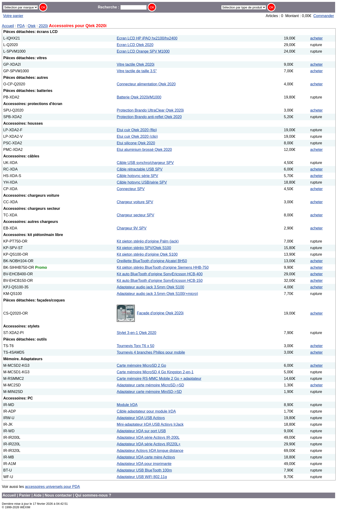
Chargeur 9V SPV (132, 228)
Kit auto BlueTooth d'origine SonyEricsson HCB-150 (160, 281)
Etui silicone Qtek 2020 (136, 143)
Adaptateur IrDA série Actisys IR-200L (148, 437)
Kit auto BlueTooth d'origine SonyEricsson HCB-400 (160, 274)
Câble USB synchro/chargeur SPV (145, 163)
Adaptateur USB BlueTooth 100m (144, 470)
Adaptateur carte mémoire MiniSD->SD (149, 392)
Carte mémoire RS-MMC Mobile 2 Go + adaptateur (159, 379)
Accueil (8, 26)
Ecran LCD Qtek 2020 (135, 45)
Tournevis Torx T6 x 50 (135, 346)
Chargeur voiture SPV (135, 202)
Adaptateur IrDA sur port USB (141, 431)
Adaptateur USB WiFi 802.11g (142, 477)
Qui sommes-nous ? (93, 495)
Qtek (32, 26)
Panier (24, 495)
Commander (323, 16)
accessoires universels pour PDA (52, 487)
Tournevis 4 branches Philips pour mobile (151, 352)
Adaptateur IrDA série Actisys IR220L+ (149, 444)
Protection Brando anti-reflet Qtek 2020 (149, 117)
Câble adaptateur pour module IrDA (146, 411)
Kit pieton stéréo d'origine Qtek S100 (147, 254)
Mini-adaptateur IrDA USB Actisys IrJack (150, 424)
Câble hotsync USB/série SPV (142, 182)
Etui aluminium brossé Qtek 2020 (144, 150)
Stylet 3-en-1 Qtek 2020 (136, 333)
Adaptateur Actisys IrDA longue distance (150, 451)
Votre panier (13, 16)
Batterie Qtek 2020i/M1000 (139, 97)
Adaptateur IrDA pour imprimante (144, 464)
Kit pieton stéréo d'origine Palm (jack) (148, 241)
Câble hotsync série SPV (137, 176)
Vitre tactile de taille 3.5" (137, 71)
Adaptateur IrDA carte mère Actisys (146, 457)
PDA (21, 26)
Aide (37, 495)
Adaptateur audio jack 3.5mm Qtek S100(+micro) (157, 294)
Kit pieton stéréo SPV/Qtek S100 (144, 248)
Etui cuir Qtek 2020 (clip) (137, 136)
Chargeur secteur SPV (135, 215)
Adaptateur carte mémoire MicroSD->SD (150, 385)
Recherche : (122, 7)
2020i (43, 26)
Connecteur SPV (131, 189)
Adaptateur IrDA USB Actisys (141, 418)
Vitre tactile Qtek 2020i (135, 64)
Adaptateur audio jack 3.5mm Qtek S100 (150, 287)
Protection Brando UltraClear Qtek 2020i (150, 110)
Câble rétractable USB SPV (140, 169)
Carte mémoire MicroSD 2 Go (141, 365)
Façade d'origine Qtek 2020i (160, 313)
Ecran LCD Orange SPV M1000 (143, 51)
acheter (316, 38)
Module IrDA (127, 405)
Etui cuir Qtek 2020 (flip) (137, 130)
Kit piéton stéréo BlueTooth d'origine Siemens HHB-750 (163, 267)
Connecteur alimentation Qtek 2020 (146, 84)
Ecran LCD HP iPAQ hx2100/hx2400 (147, 38)
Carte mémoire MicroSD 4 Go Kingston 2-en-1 (155, 372)
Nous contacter (58, 495)
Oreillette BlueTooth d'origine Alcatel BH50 (152, 261)
